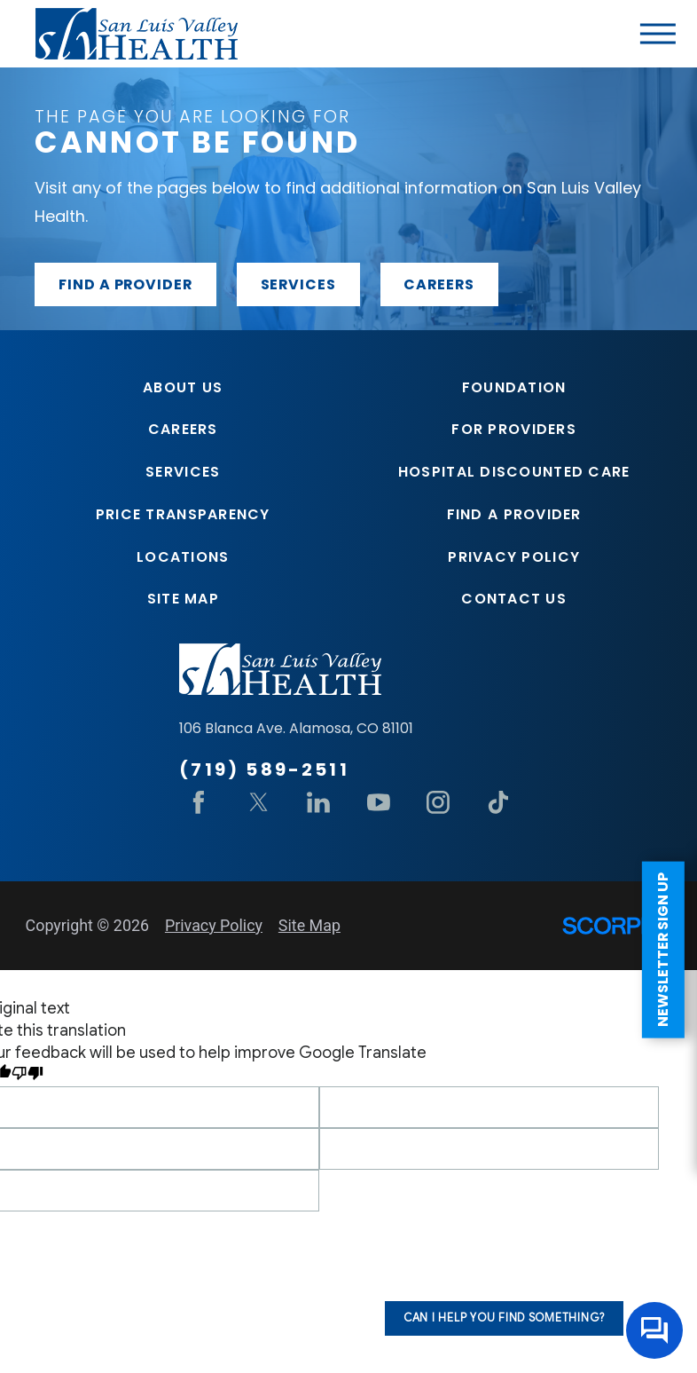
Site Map (183, 598)
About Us (183, 387)
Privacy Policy (514, 557)
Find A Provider (514, 514)
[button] (658, 33)
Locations (183, 557)
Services (299, 284)
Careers (438, 284)
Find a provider (125, 284)
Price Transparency (183, 514)
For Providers (513, 429)
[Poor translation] (27, 1075)
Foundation (514, 387)
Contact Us (514, 598)
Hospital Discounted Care (514, 472)
